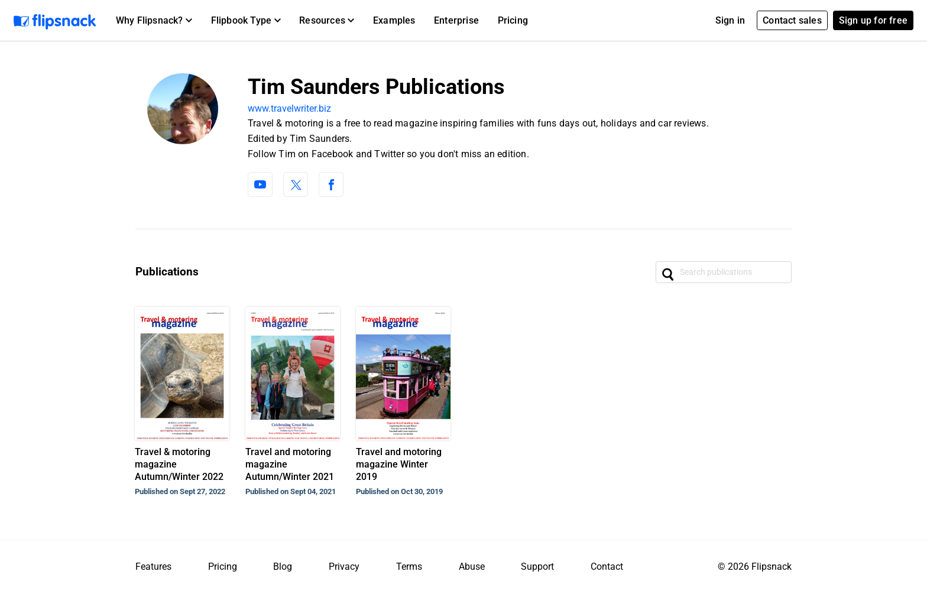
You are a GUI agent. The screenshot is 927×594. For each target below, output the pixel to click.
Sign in (730, 20)
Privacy (344, 566)
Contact (607, 566)
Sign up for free (873, 20)
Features (153, 566)
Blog (282, 566)
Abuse (472, 566)
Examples (394, 20)
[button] (154, 20)
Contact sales (792, 20)
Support (537, 566)
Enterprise (456, 20)
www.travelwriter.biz (289, 108)
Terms (409, 566)
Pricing (513, 20)
